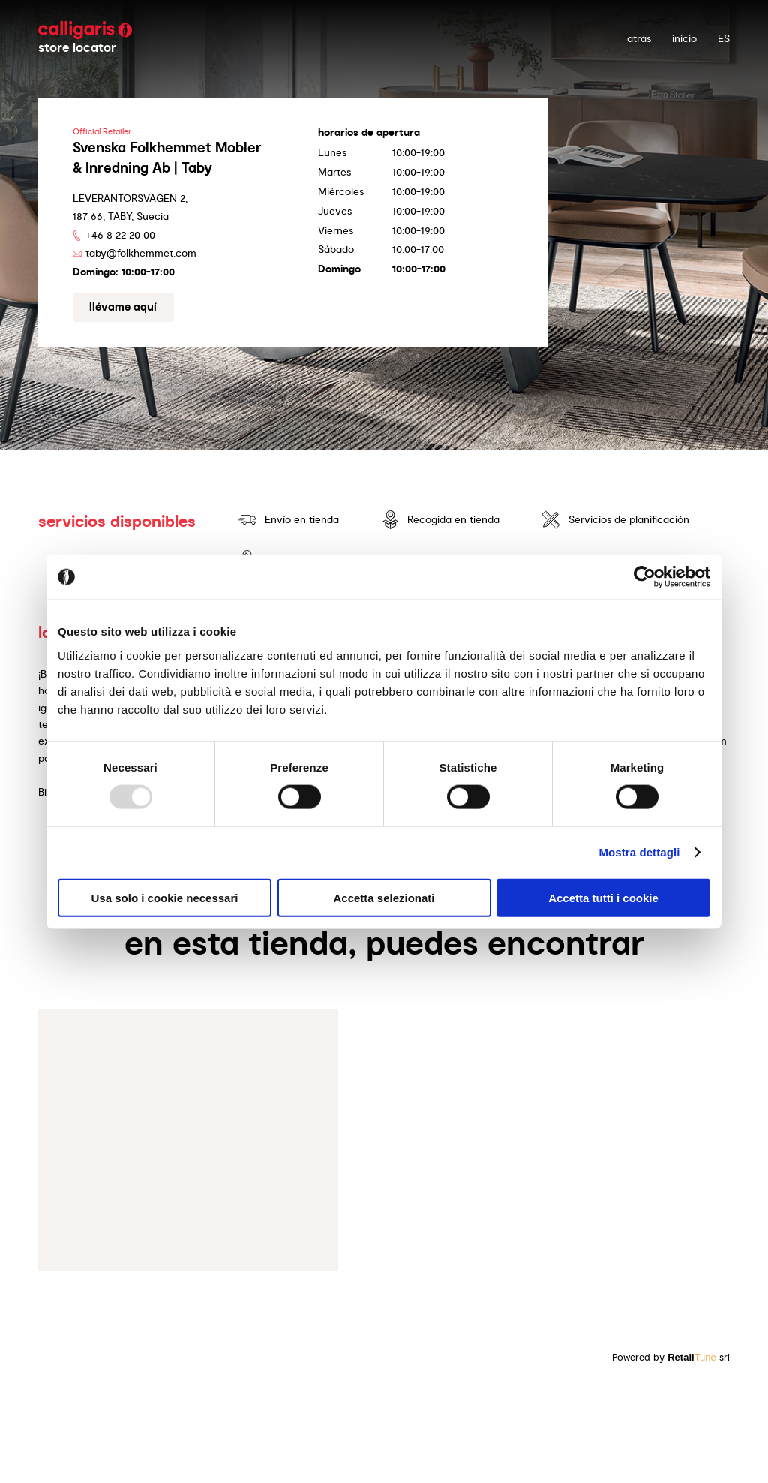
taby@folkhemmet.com (141, 253)
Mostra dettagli (639, 852)
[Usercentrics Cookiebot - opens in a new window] (644, 577)
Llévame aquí (123, 307)
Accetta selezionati (383, 897)
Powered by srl (671, 1357)
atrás (639, 38)
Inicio (684, 38)
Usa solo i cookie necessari (165, 897)
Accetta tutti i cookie (603, 897)
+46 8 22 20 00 (120, 235)
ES (724, 38)
